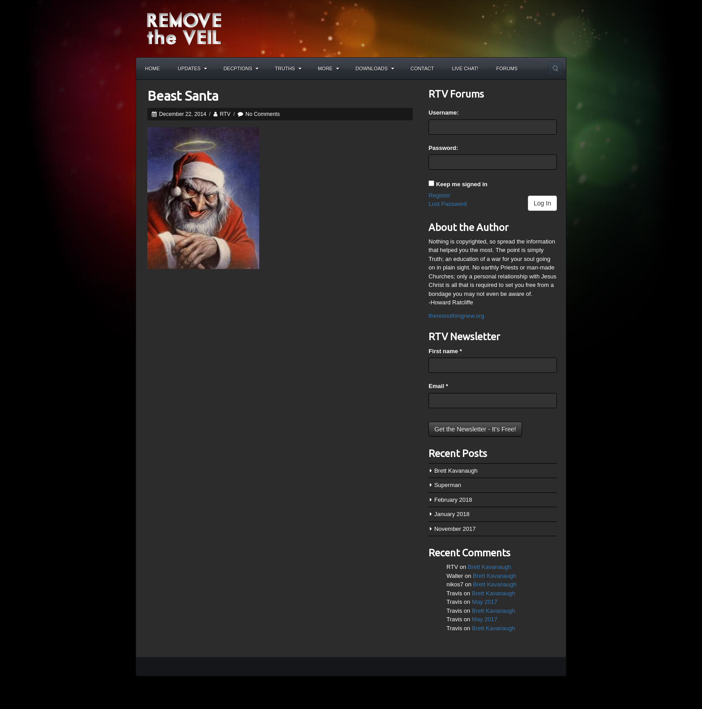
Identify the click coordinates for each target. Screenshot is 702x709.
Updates (192, 68)
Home (152, 68)
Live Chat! (465, 68)
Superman (447, 485)
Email (438, 386)
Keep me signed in (462, 184)
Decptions (240, 68)
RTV (225, 114)
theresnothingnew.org (456, 315)
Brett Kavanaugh (456, 470)
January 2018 (452, 514)
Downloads (374, 68)
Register (439, 195)
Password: (443, 148)
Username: (443, 112)
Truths (288, 68)
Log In (542, 203)
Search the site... (555, 68)
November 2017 (455, 528)
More (328, 68)
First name (445, 351)
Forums (507, 68)
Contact (422, 68)
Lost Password (447, 204)
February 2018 (453, 499)
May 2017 (484, 601)
